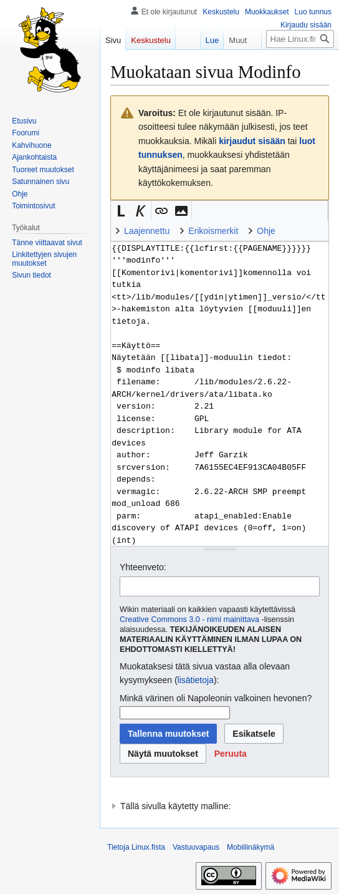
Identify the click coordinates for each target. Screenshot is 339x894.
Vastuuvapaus (196, 847)
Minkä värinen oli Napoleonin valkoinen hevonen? (216, 698)
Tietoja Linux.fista (136, 847)
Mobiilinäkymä (250, 847)
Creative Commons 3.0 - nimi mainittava (189, 619)
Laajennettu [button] (147, 231)
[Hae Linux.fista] (300, 39)
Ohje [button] (266, 231)
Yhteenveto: (143, 567)
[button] (121, 211)
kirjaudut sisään (252, 141)
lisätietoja (196, 680)
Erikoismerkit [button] (213, 231)
